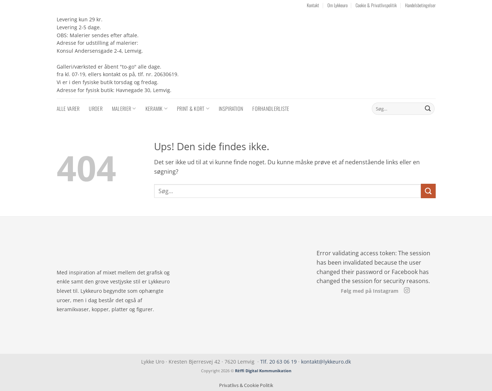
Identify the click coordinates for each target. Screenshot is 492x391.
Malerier (124, 108)
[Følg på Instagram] (406, 290)
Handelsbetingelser (420, 5)
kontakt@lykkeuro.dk (326, 361)
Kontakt (313, 5)
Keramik (156, 108)
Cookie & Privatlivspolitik (376, 5)
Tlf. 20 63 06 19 (278, 361)
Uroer (95, 108)
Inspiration (231, 108)
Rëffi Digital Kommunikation (263, 370)
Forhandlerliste (270, 108)
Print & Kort (193, 108)
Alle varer (68, 108)
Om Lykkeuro (337, 5)
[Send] (428, 109)
